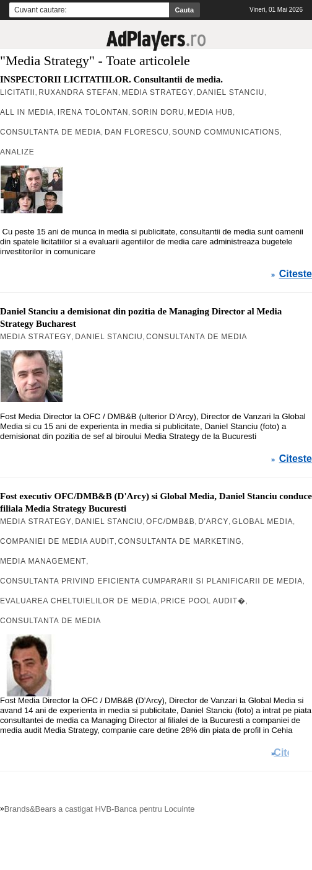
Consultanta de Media (50, 132)
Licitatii (17, 92)
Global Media (262, 521)
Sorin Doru (158, 112)
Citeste (295, 274)
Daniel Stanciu (230, 92)
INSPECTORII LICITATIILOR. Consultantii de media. (111, 79)
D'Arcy (213, 521)
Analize (17, 152)
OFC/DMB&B (170, 521)
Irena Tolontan (93, 112)
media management (43, 561)
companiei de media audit (57, 541)
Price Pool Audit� (202, 601)
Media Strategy (158, 92)
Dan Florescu (137, 132)
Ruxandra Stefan (78, 92)
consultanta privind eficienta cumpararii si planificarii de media (151, 581)
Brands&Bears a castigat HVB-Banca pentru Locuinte (99, 809)
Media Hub (210, 112)
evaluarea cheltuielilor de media (78, 601)
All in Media (27, 112)
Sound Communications (226, 132)
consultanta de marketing (180, 541)
